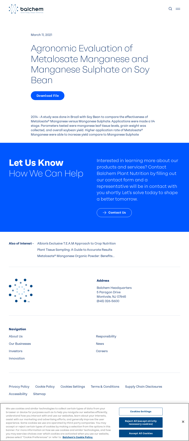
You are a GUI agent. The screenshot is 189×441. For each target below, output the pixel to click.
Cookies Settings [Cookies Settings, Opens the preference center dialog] (140, 411)
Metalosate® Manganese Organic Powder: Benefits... (76, 256)
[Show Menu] (178, 9)
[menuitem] (51, 336)
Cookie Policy (45, 386)
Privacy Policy (19, 386)
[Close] (183, 422)
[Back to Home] (20, 290)
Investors (15, 351)
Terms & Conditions (105, 386)
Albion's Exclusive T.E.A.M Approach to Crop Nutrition (76, 243)
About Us (16, 336)
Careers (102, 351)
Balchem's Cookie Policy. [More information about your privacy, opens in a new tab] (78, 437)
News (100, 344)
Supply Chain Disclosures (143, 386)
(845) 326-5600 (108, 301)
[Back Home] (26, 9)
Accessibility (18, 394)
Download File (48, 96)
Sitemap (39, 394)
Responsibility (106, 336)
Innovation (17, 358)
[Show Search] (170, 9)
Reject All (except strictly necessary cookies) (141, 422)
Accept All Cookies (141, 433)
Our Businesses (20, 344)
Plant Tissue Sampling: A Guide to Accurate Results (74, 250)
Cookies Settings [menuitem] (73, 386)
